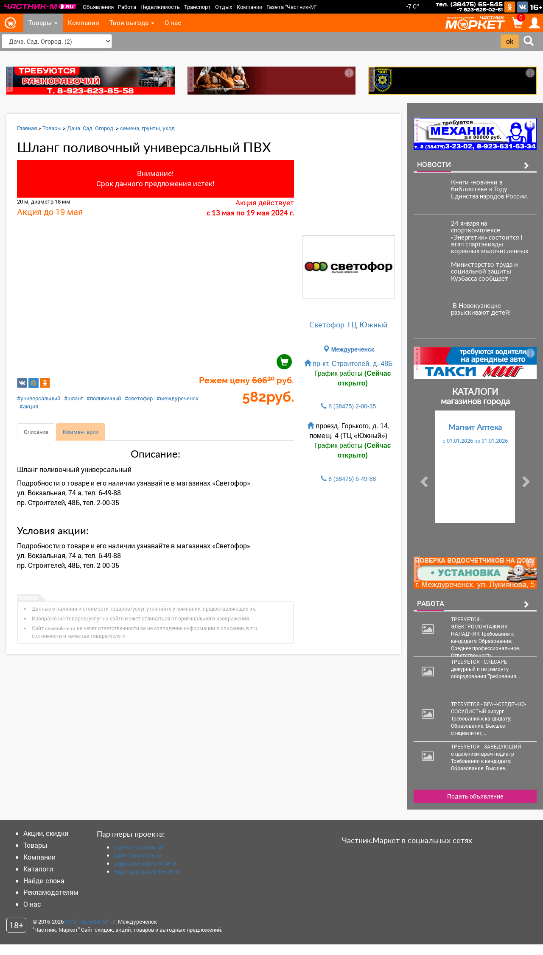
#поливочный (104, 398)
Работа (127, 7)
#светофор (139, 398)
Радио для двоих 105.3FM (146, 871)
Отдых (223, 7)
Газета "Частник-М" (291, 7)
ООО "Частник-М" (87, 921)
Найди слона (43, 880)
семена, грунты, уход (147, 128)
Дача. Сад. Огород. (91, 128)
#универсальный (38, 398)
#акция (29, 406)
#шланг (73, 398)
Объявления (98, 7)
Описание (36, 432)
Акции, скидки (45, 832)
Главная (27, 128)
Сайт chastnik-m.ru (137, 855)
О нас (173, 23)
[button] (423, 479)
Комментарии (80, 432)
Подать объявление (475, 796)
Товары (43, 23)
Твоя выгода (131, 23)
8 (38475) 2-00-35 (352, 406)
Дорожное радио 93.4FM (145, 863)
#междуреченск (178, 398)
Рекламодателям (50, 892)
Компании (249, 7)
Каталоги (38, 868)
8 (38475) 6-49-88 (352, 478)
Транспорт (197, 7)
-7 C (412, 6)
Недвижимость (160, 7)
